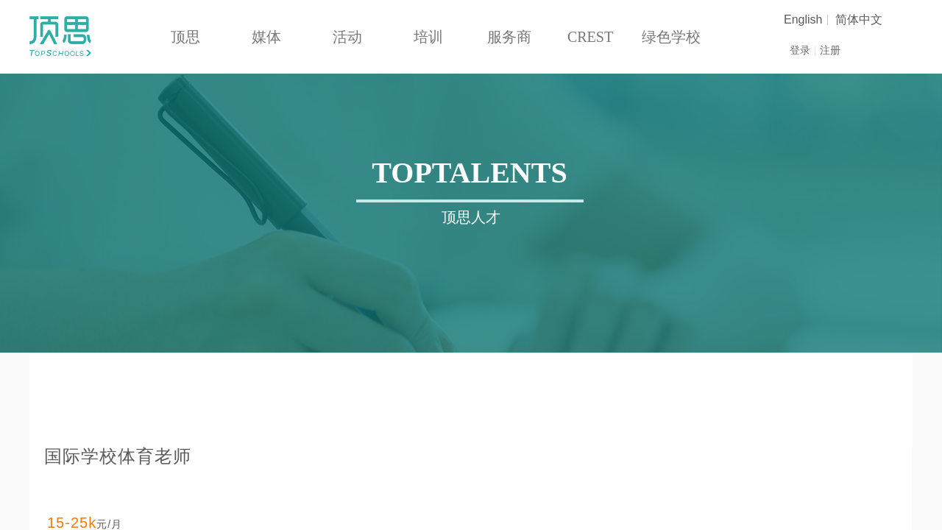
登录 (800, 50)
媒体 (266, 37)
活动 (347, 37)
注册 (830, 50)
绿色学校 (671, 37)
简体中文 (858, 20)
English (803, 20)
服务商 (509, 37)
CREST (590, 37)
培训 (428, 37)
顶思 (185, 37)
